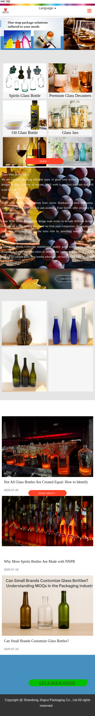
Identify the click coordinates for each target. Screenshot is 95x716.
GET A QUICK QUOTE (57, 683)
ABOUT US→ (68, 278)
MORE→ (44, 161)
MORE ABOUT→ (47, 493)
